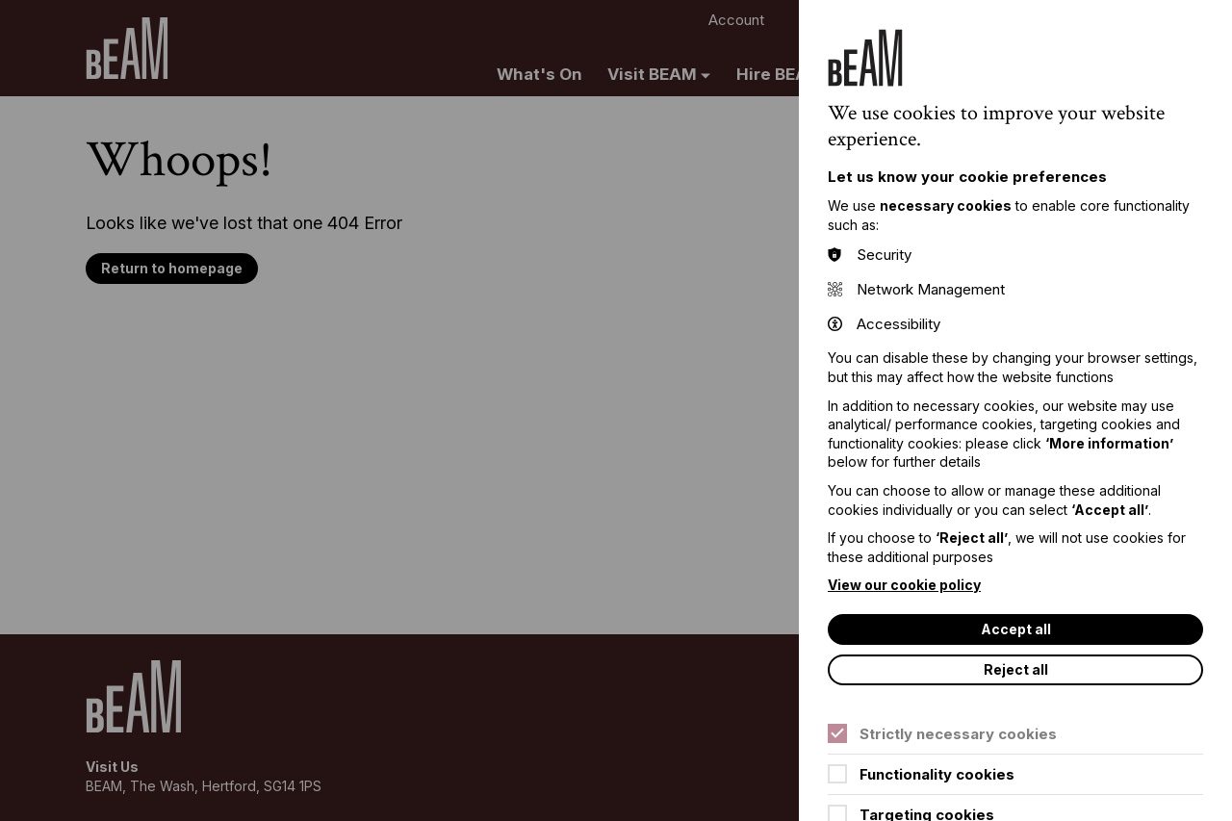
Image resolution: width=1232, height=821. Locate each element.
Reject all (1016, 669)
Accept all (1016, 629)
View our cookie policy (904, 585)
